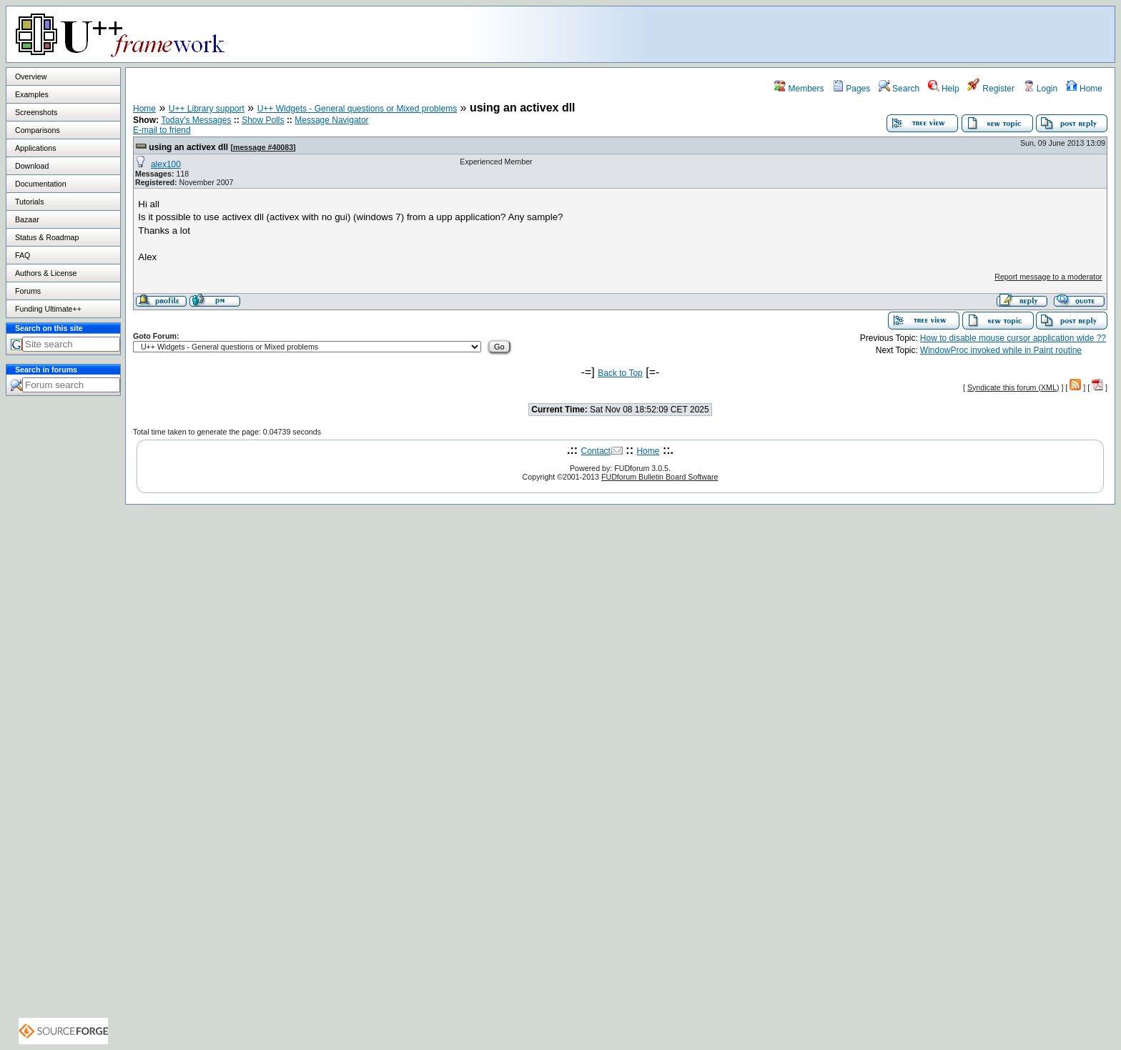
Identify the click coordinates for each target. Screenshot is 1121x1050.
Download (32, 166)
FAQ (22, 255)
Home (1084, 89)
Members (799, 89)
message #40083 (263, 147)
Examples (32, 94)
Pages (851, 89)
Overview (30, 76)
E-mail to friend (162, 130)
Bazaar (27, 219)
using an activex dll (188, 147)
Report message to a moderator (1048, 276)
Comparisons (37, 130)
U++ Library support (207, 109)
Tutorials (29, 201)
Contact (596, 451)
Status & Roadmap (47, 237)
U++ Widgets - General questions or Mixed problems (357, 109)
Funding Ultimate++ (48, 308)
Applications (35, 148)
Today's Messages (196, 120)
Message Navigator (331, 120)
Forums (28, 291)
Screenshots (36, 112)
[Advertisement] (936, 33)
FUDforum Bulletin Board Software (659, 476)
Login (1040, 89)
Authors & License (45, 273)
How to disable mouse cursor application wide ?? (1013, 338)
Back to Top (620, 373)
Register (990, 89)
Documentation (40, 183)
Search (899, 89)
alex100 (166, 164)
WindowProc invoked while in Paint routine (1001, 350)
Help (943, 89)
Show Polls (263, 120)
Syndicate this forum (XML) (1013, 387)
